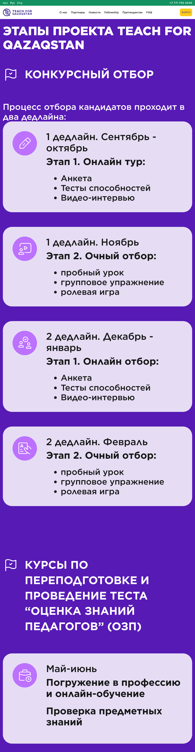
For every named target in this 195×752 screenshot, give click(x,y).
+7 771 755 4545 (180, 2)
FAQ (149, 12)
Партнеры (78, 12)
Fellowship (111, 12)
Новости (95, 12)
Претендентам (132, 12)
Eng (19, 3)
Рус (12, 3)
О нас (63, 12)
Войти (186, 12)
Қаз (5, 3)
